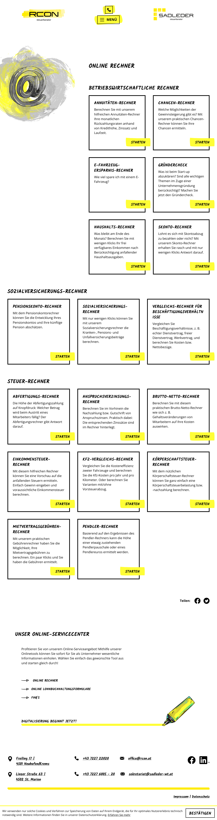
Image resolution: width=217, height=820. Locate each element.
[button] (109, 10)
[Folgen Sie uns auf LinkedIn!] (204, 760)
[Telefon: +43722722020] (96, 761)
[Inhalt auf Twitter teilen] (205, 601)
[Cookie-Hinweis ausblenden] (200, 813)
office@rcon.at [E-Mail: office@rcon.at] (139, 759)
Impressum (181, 796)
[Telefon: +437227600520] (99, 777)
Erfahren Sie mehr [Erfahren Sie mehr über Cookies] (119, 815)
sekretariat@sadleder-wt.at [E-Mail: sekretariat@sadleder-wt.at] (151, 774)
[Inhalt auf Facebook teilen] (195, 601)
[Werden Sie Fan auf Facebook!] (192, 760)
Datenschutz (201, 796)
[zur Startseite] (43, 15)
